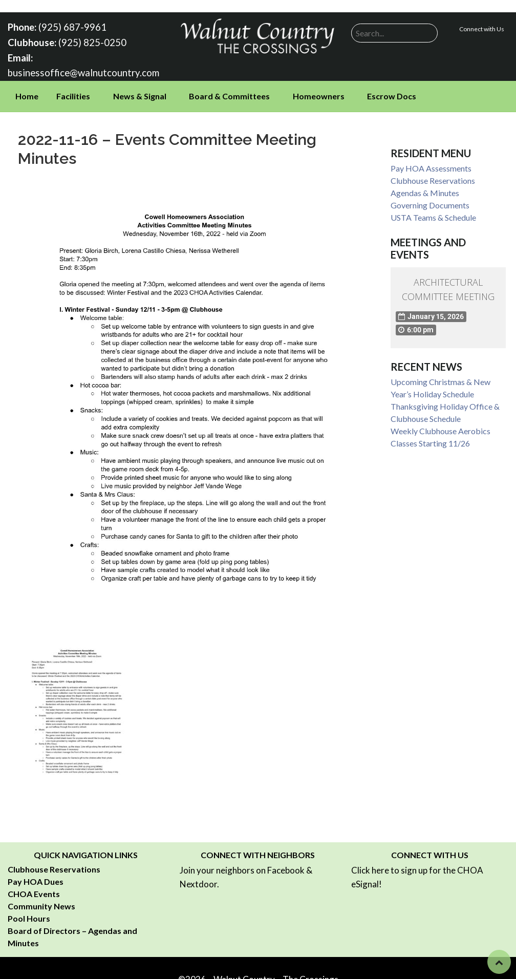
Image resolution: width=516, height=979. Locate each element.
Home (26, 93)
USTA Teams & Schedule (433, 214)
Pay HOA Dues (35, 878)
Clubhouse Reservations (433, 177)
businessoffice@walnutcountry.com (79, 70)
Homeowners (319, 93)
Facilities (73, 93)
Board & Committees (229, 93)
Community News (41, 902)
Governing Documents (430, 202)
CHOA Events (34, 890)
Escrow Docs (391, 93)
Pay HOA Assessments (431, 165)
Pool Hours (29, 915)
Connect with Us (481, 29)
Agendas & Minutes (425, 190)
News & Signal (139, 93)
